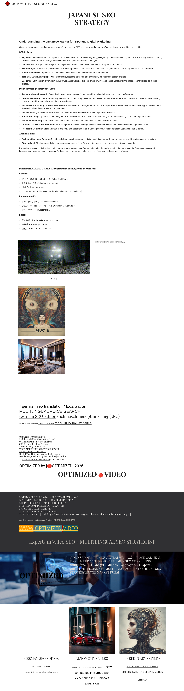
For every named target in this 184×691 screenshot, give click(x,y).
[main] (92, 18)
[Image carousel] (54, 260)
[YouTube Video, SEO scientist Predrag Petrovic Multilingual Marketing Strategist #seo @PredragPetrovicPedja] (41, 630)
